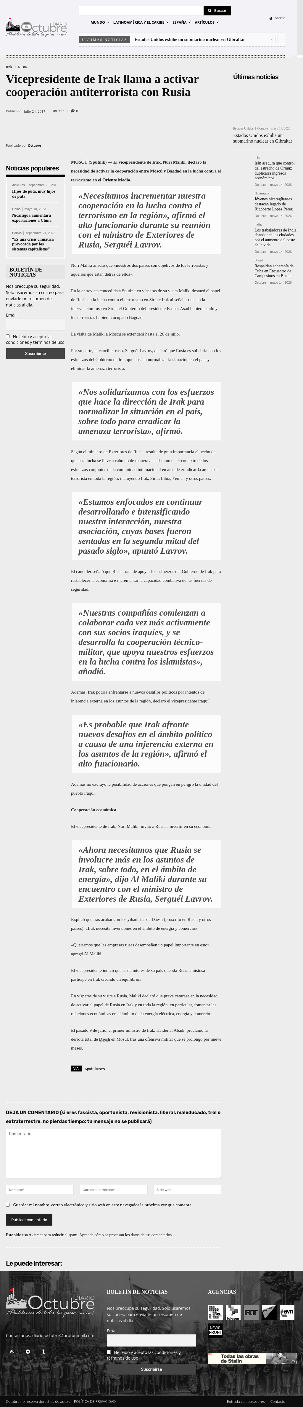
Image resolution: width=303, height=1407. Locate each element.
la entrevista (88, 290)
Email (11, 315)
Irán (257, 157)
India (258, 224)
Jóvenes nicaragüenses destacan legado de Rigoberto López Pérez (273, 204)
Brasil (258, 260)
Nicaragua (261, 193)
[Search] (217, 10)
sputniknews (96, 1068)
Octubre (34, 145)
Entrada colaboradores (246, 1401)
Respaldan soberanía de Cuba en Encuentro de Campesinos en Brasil (274, 271)
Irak (9, 67)
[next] (281, 39)
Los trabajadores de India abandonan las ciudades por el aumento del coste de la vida (275, 237)
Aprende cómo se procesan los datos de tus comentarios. (126, 1235)
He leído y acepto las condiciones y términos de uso (35, 339)
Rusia (22, 67)
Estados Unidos (243, 128)
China (16, 209)
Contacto (277, 1401)
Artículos (18, 185)
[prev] (271, 39)
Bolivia (17, 233)
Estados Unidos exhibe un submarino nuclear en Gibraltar (190, 39)
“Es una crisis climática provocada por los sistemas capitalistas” (33, 244)
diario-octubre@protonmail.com (63, 1335)
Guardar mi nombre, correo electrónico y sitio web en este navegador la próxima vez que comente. (103, 1205)
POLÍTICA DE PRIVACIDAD (95, 1401)
